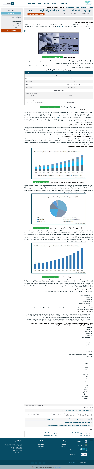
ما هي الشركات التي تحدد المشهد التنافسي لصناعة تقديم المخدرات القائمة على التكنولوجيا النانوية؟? (69, 425)
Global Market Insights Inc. (74, 462)
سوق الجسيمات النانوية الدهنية (49, 433)
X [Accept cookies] (32, 467)
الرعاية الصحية (84, 7)
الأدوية (77, 7)
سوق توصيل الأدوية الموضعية (50, 435)
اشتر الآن (11, 13)
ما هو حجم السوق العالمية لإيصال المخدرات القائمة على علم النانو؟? (76, 410)
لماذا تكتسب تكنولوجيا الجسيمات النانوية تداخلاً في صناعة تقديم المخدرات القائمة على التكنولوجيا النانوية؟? (67, 419)
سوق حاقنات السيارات (83, 435)
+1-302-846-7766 (18, 448)
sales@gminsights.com (17, 452)
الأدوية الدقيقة (60, 26)
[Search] (12, 3)
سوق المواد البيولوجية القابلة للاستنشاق (80, 433)
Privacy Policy (58, 467)
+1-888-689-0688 (18, 447)
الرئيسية (91, 7)
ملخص (58, 18)
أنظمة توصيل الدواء (70, 7)
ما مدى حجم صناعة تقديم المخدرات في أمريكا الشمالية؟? (79, 422)
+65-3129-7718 (19, 450)
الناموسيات (57, 117)
